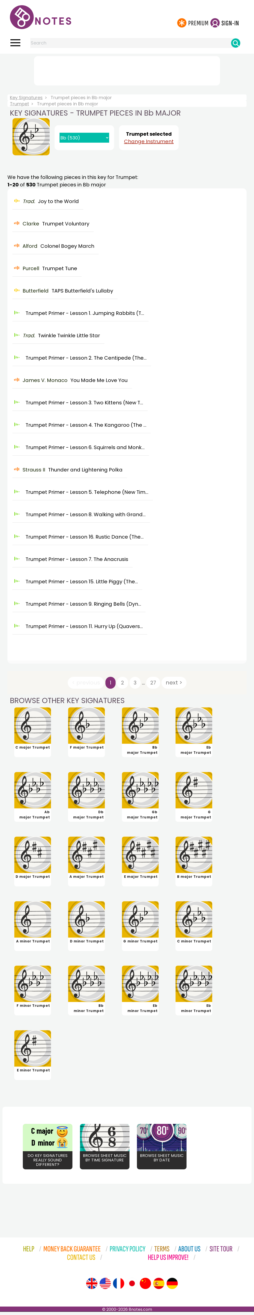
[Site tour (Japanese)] (132, 1286)
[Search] (235, 43)
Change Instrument (149, 141)
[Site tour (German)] (172, 1286)
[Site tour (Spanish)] (159, 1286)
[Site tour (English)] (92, 1286)
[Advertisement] (127, 70)
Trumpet (19, 104)
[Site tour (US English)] (105, 1286)
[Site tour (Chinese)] (145, 1286)
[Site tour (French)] (118, 1286)
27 (153, 682)
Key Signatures (26, 97)
